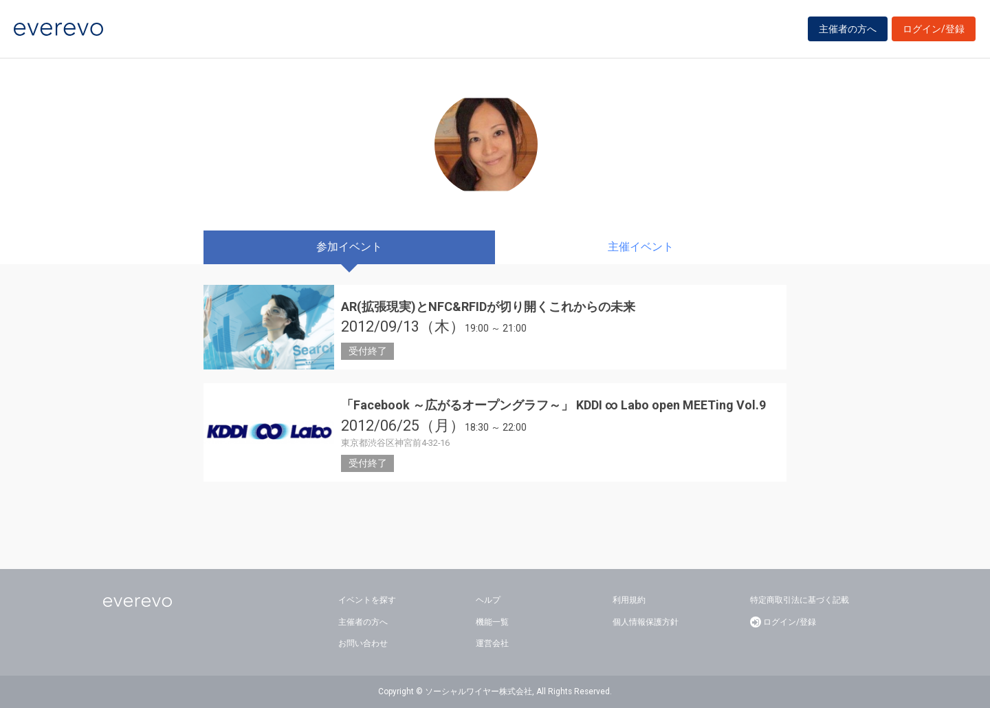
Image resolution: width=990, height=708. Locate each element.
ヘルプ (488, 600)
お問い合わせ (363, 643)
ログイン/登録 (934, 28)
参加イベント (349, 246)
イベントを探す (367, 600)
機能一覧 (492, 622)
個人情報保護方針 (646, 622)
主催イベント (641, 246)
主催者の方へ (848, 28)
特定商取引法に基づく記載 (799, 600)
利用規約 (629, 600)
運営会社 (492, 643)
